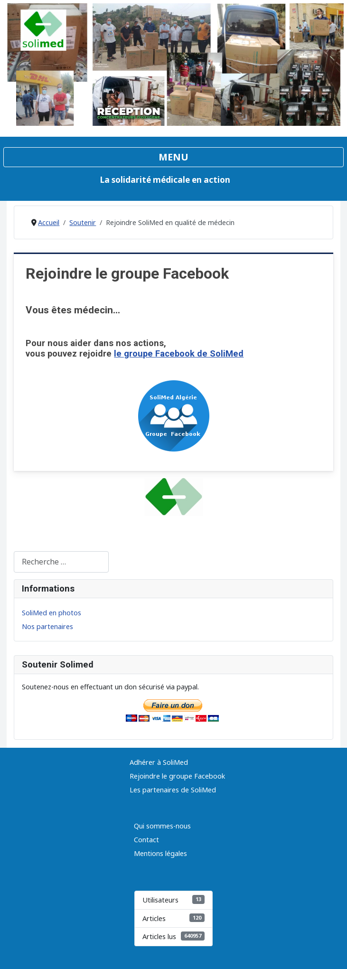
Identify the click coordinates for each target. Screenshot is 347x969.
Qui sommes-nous (162, 825)
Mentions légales (160, 853)
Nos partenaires (47, 626)
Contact (146, 839)
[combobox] (61, 562)
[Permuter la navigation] (173, 157)
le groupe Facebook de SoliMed (179, 353)
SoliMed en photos (51, 612)
